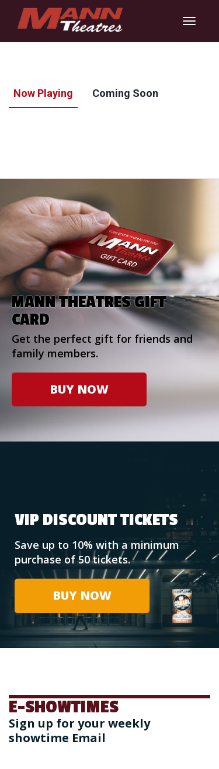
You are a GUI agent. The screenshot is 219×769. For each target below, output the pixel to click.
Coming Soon (125, 93)
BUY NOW (79, 389)
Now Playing (43, 93)
